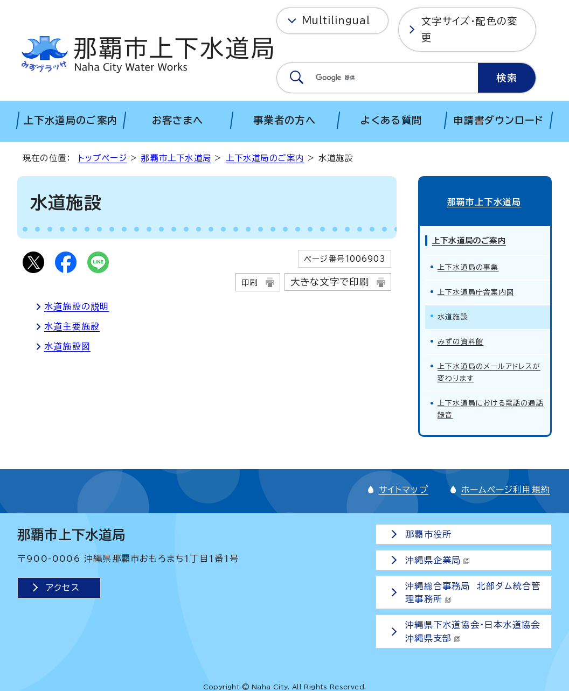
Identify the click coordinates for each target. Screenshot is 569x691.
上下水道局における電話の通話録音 (491, 407)
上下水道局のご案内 (265, 158)
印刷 (249, 282)
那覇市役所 (429, 532)
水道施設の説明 (76, 306)
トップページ (102, 158)
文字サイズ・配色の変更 (469, 29)
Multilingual (336, 20)
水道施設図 (67, 346)
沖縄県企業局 (438, 558)
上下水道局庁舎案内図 (476, 290)
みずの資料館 (460, 340)
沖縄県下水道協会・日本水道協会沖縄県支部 (473, 630)
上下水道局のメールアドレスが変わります (489, 370)
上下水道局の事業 (468, 265)
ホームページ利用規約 (505, 488)
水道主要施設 (72, 326)
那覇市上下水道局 (176, 158)
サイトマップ (403, 488)
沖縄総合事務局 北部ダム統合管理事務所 (474, 591)
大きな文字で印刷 (330, 282)
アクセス (63, 586)
